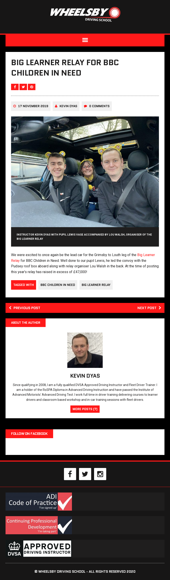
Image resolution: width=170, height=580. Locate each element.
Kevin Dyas (68, 106)
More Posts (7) (85, 409)
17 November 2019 (33, 106)
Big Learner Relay (96, 285)
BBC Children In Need (58, 285)
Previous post (24, 307)
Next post (149, 307)
